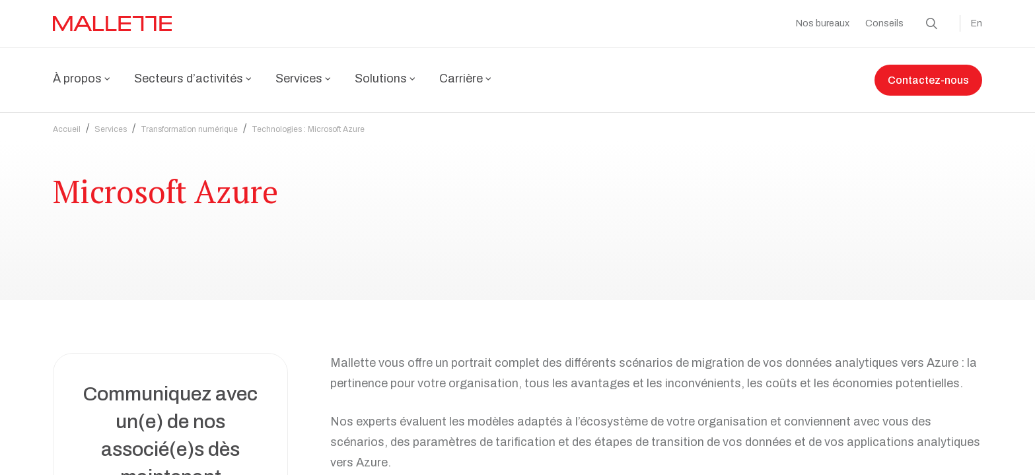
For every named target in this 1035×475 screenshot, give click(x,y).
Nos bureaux (822, 23)
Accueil (67, 121)
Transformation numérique (189, 121)
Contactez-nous (928, 80)
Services (110, 121)
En (976, 23)
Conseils (884, 23)
